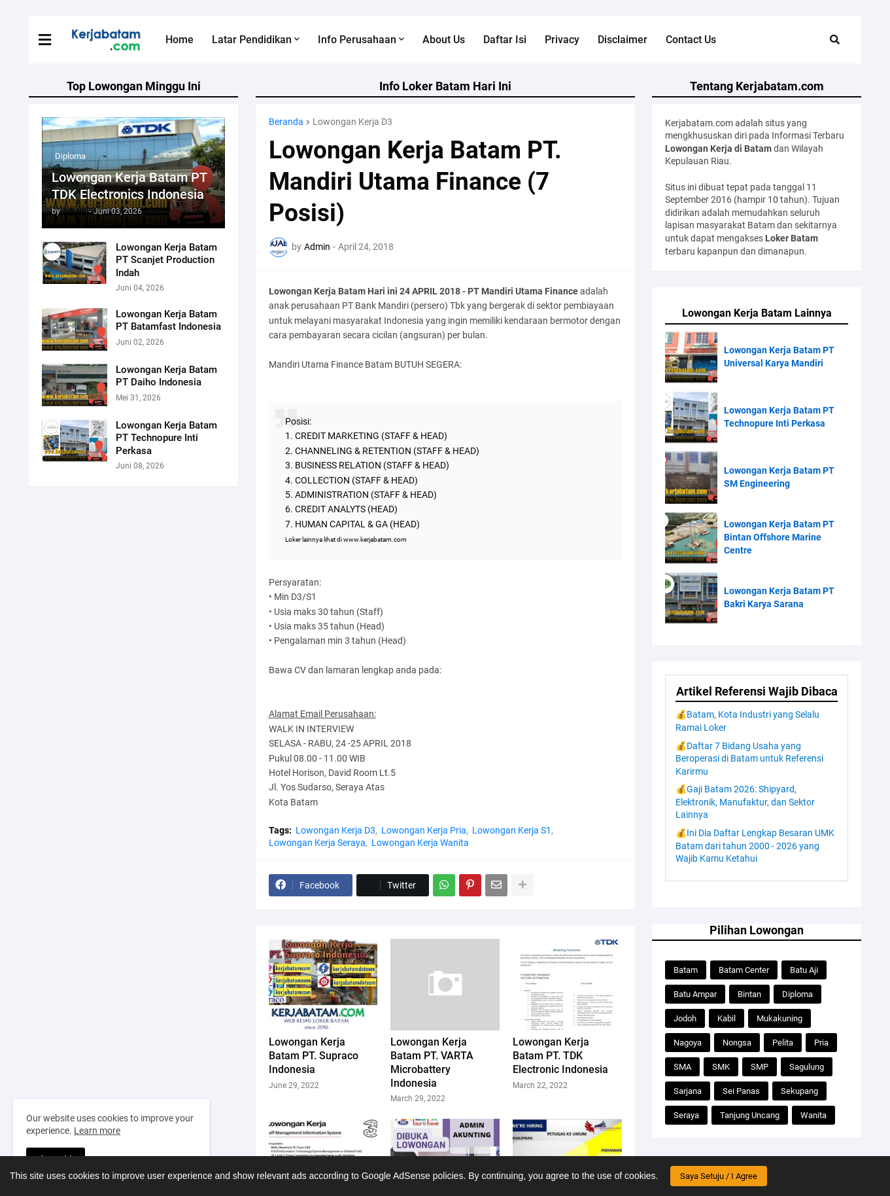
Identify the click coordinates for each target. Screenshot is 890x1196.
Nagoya (688, 1042)
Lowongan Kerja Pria (423, 830)
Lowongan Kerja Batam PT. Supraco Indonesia (313, 1056)
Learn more (97, 1130)
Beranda (286, 121)
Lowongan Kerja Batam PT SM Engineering (779, 477)
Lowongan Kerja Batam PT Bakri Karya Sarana (779, 597)
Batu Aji (804, 970)
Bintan (749, 994)
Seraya (686, 1115)
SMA (682, 1067)
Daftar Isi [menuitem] (504, 39)
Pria (821, 1042)
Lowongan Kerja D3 (352, 121)
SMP (759, 1067)
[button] (53, 40)
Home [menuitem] (179, 39)
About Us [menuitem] (443, 39)
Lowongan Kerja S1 (511, 830)
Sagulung (806, 1067)
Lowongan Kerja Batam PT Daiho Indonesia (166, 376)
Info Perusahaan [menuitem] (357, 39)
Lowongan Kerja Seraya (317, 842)
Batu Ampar (695, 994)
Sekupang (799, 1091)
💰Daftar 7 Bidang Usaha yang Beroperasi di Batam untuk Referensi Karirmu (749, 759)
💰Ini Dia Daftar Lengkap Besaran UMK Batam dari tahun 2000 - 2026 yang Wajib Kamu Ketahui (755, 846)
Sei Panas (741, 1091)
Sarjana (688, 1091)
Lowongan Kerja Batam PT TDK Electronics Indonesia (129, 185)
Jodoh (685, 1018)
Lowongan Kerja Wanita (420, 842)
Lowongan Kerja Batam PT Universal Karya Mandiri (779, 356)
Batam (686, 970)
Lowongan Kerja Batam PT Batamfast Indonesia (168, 320)
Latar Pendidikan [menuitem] (252, 39)
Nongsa (737, 1042)
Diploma (797, 994)
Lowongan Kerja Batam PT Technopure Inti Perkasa (166, 438)
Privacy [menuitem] (562, 39)
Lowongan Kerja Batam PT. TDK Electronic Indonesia (560, 1056)
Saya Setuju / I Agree (718, 1176)
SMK (721, 1067)
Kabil (726, 1018)
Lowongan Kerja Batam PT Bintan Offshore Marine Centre (779, 537)
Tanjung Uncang (749, 1115)
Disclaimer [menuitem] (622, 39)
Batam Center (744, 970)
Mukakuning (779, 1018)
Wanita (813, 1115)
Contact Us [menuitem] (691, 39)
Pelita (782, 1042)
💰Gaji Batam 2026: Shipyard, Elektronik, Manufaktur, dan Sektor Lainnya (745, 802)
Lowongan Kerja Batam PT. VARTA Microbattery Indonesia (431, 1062)
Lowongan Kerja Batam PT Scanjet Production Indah (166, 260)
